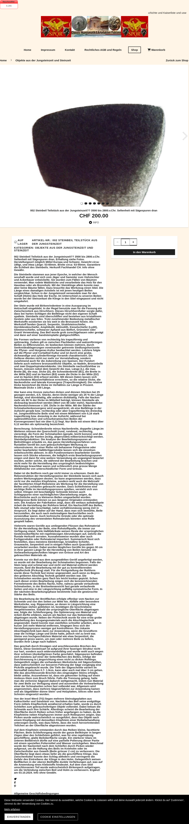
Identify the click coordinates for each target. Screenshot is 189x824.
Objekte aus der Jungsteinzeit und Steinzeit (53, 249)
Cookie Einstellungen (57, 816)
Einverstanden (19, 816)
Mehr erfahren (12, 809)
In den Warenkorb (144, 252)
